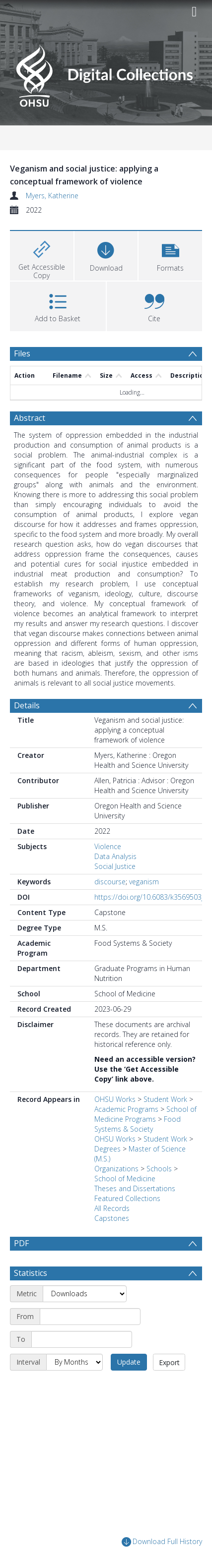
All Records (112, 1208)
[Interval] (74, 1386)
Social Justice (115, 866)
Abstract (29, 417)
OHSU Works (115, 1099)
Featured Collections (127, 1198)
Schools (159, 1168)
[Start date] (90, 1340)
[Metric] (85, 1317)
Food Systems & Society (137, 1124)
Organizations (116, 1168)
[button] (170, 254)
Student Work (165, 1099)
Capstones (111, 1218)
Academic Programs (126, 1109)
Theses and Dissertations (134, 1188)
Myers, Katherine (52, 195)
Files (22, 353)
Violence (107, 846)
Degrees (107, 1148)
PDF (21, 1243)
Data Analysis (115, 856)
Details (27, 705)
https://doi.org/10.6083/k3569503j (148, 897)
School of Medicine (124, 1178)
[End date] (81, 1363)
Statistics (30, 1296)
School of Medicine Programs (145, 1114)
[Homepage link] (106, 73)
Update (129, 1385)
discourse (110, 881)
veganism (144, 881)
